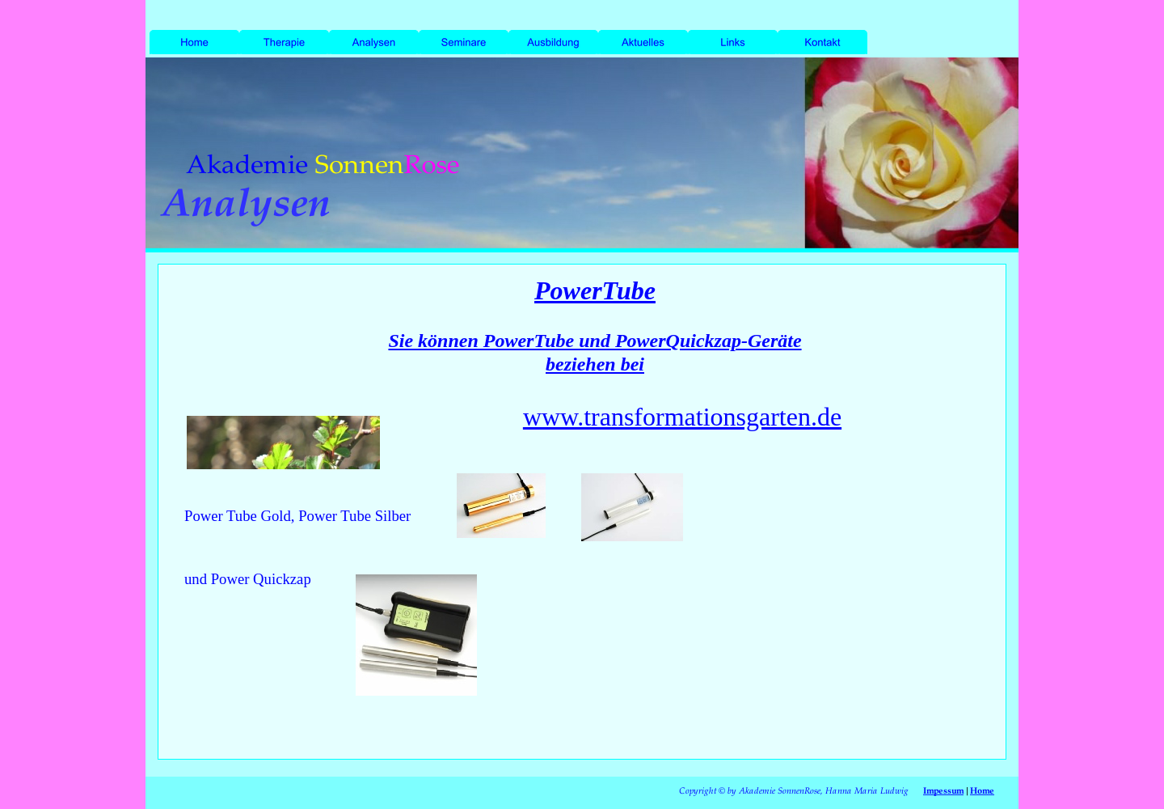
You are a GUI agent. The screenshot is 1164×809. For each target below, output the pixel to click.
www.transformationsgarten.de (682, 416)
